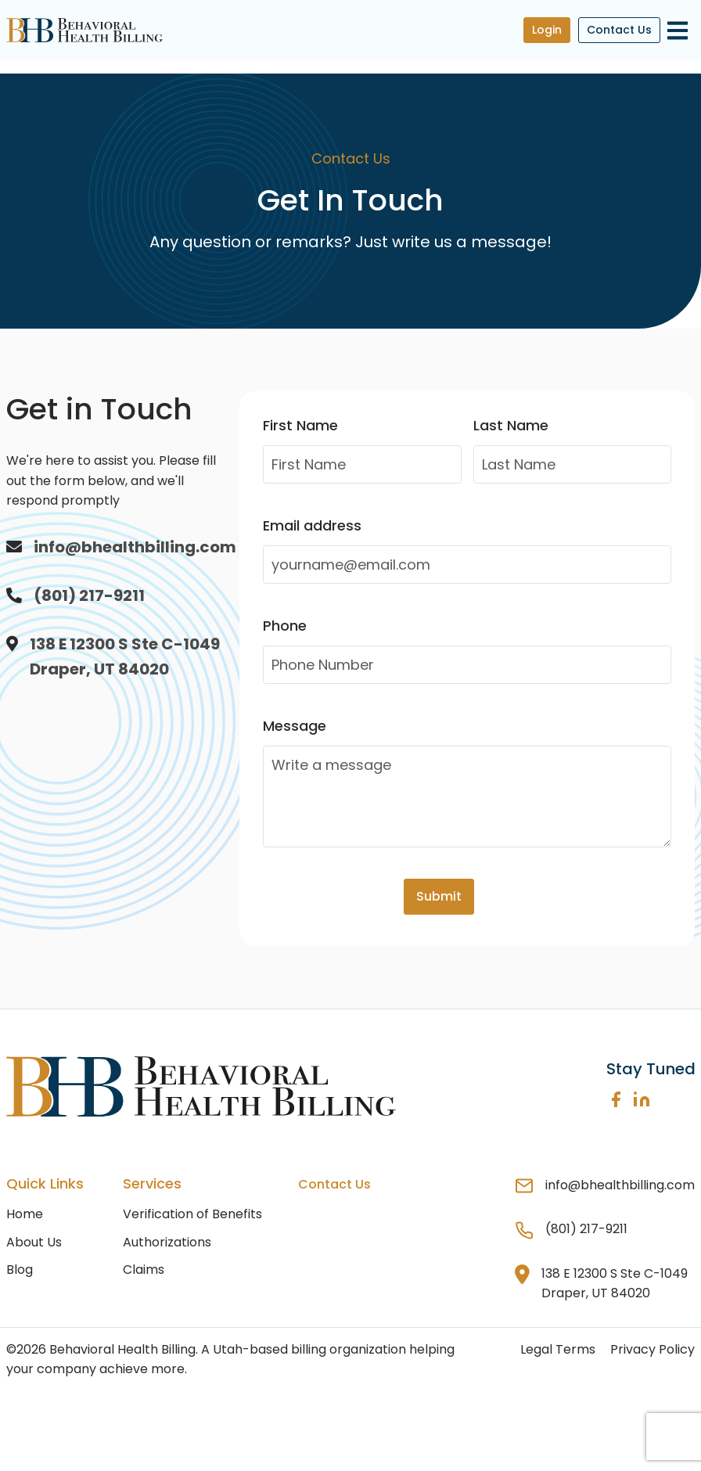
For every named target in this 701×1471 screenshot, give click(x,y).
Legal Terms (557, 1349)
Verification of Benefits (192, 1214)
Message (294, 726)
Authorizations (167, 1242)
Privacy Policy (652, 1349)
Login (547, 30)
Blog (19, 1270)
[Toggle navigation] (678, 30)
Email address (312, 525)
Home (24, 1214)
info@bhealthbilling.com (135, 547)
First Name (300, 425)
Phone (285, 625)
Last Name (510, 425)
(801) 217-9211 (89, 595)
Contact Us (619, 30)
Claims (143, 1270)
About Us (34, 1242)
